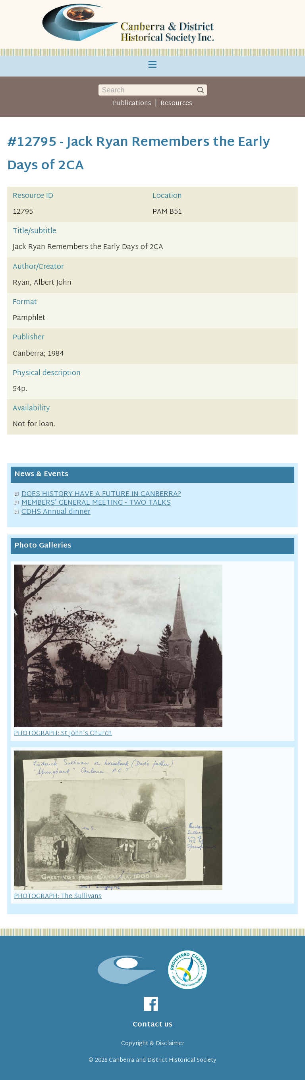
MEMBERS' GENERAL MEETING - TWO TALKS (96, 502)
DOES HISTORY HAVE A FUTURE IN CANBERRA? (101, 494)
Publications (132, 103)
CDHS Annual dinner (56, 512)
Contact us (152, 1024)
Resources (176, 103)
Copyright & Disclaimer (152, 1043)
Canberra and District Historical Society (162, 1060)
